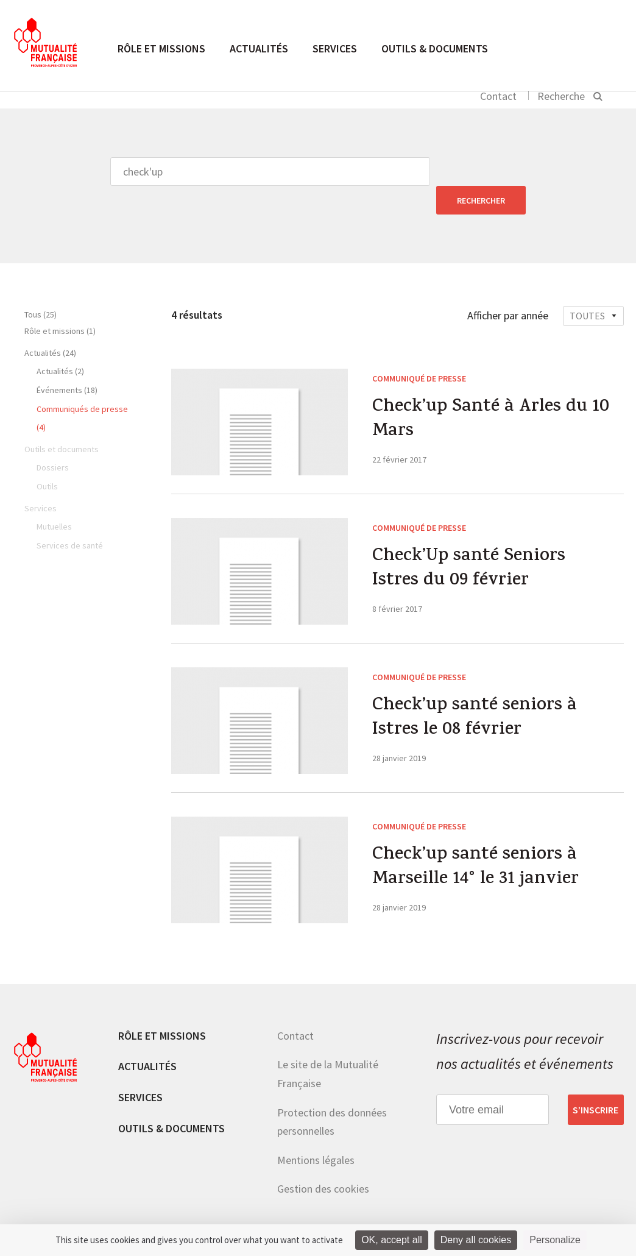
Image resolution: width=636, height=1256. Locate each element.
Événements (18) (67, 361)
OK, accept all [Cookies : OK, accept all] (391, 1240)
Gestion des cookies (323, 1160)
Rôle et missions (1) (60, 302)
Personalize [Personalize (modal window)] (555, 1240)
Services (335, 48)
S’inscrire (595, 1081)
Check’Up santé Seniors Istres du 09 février (468, 541)
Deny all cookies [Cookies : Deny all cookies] (476, 1240)
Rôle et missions (161, 48)
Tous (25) (40, 285)
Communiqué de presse (419, 349)
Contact (498, 96)
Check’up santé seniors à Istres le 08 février (474, 690)
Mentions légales (316, 1131)
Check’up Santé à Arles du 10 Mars (490, 391)
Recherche (561, 96)
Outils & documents (434, 48)
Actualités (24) (50, 324)
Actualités (259, 48)
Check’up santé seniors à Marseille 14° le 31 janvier (475, 839)
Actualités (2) (60, 342)
